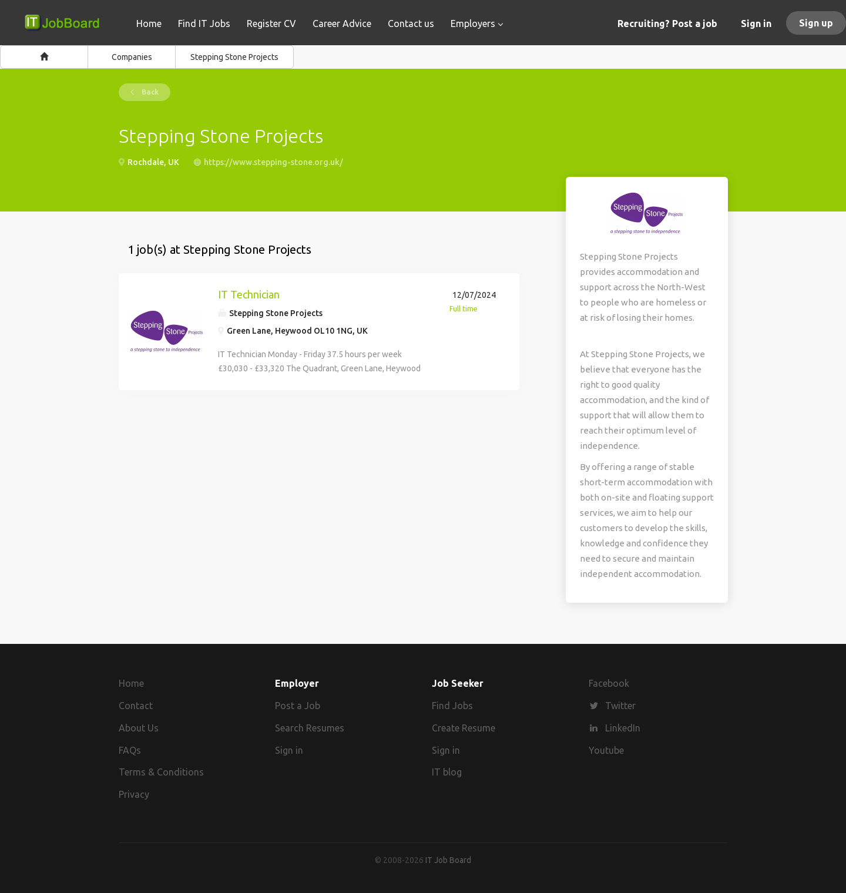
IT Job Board (448, 860)
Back (149, 92)
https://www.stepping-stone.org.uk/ (273, 162)
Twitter (620, 705)
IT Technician (249, 294)
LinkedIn (622, 728)
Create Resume (463, 728)
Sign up (816, 23)
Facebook (609, 683)
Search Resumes (309, 728)
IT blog (447, 772)
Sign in (756, 23)
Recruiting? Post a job (667, 23)
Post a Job (297, 705)
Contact (136, 705)
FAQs (130, 750)
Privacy (134, 794)
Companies (132, 57)
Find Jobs (452, 705)
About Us (139, 728)
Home (131, 683)
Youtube (606, 750)
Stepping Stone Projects (234, 57)
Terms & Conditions (161, 772)
